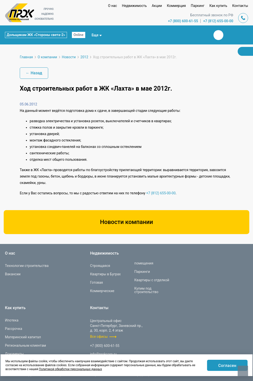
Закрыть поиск (203, 35)
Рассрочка (13, 329)
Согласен (227, 365)
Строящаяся (100, 266)
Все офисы (98, 337)
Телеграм (230, 35)
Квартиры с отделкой (151, 280)
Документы (14, 354)
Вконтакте (218, 35)
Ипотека (12, 320)
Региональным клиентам (25, 345)
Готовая (96, 282)
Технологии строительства (27, 266)
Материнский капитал (23, 337)
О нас (112, 6)
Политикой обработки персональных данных (70, 369)
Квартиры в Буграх (105, 274)
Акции (157, 6)
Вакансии (13, 274)
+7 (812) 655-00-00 (218, 21)
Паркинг (197, 6)
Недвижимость (134, 6)
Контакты (240, 6)
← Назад (34, 73)
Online (79, 35)
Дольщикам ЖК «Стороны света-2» (36, 35)
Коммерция (176, 6)
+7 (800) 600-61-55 (183, 21)
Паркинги (142, 272)
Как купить (218, 6)
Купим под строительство (146, 290)
